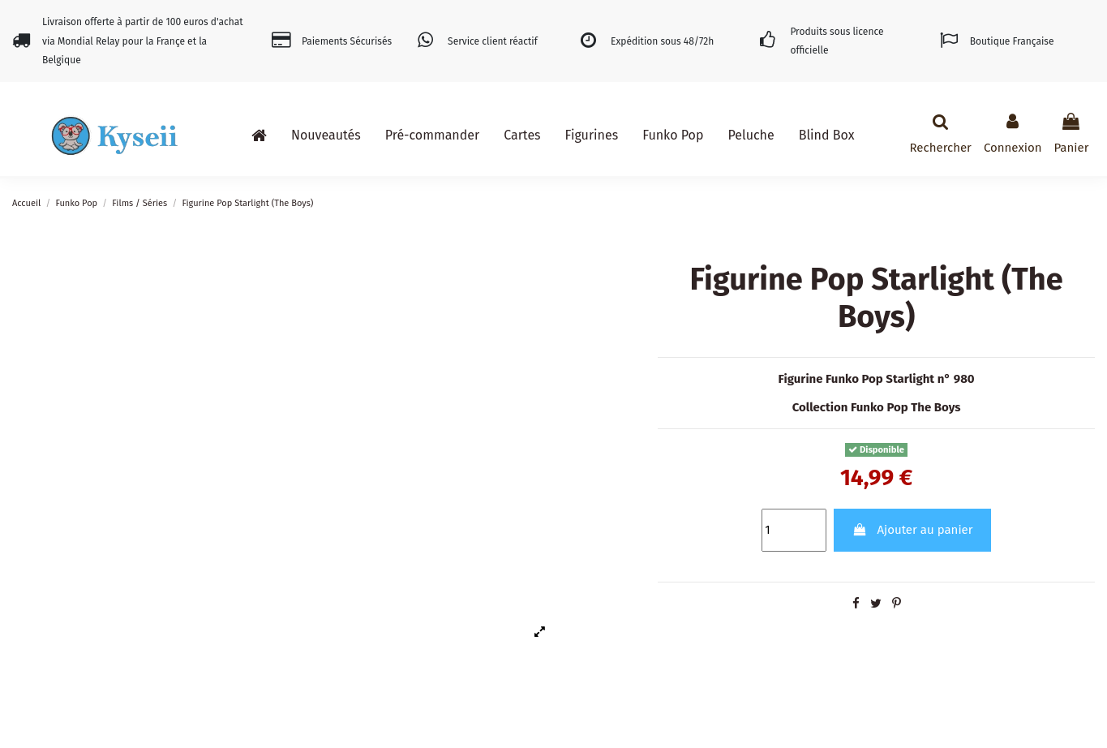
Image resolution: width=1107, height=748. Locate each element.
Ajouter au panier (912, 529)
